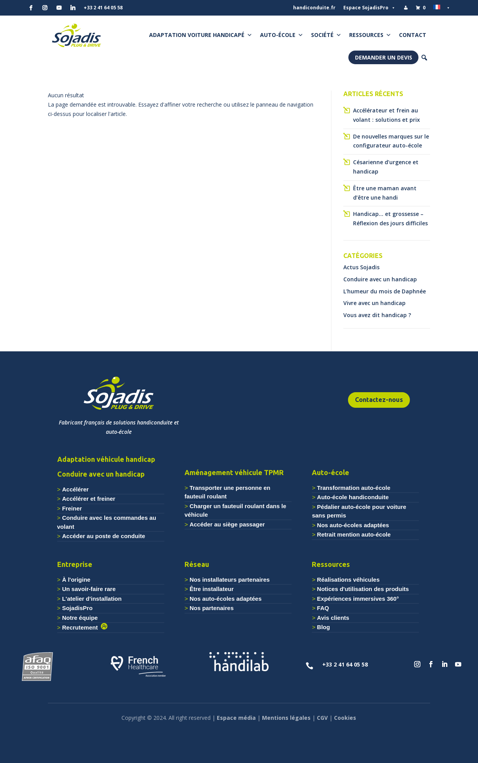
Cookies (345, 717)
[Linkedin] (73, 8)
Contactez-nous (379, 399)
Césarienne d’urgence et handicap (385, 166)
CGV (322, 717)
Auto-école (281, 35)
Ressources (370, 35)
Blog (323, 627)
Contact (412, 35)
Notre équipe (80, 617)
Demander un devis (383, 57)
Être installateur (212, 589)
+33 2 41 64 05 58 (103, 7)
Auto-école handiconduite (352, 497)
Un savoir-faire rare (89, 589)
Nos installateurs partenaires (230, 579)
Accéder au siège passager (227, 524)
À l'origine (76, 579)
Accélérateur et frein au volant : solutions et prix (386, 115)
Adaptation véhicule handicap (106, 459)
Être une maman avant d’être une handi (384, 192)
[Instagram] (45, 8)
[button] (424, 57)
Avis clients (333, 617)
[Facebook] (31, 8)
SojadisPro (77, 608)
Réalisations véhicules (348, 579)
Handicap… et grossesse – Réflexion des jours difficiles (390, 218)
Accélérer (75, 489)
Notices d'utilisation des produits (363, 589)
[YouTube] (59, 8)
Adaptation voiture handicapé (200, 35)
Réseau (197, 564)
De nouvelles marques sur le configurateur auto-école (391, 141)
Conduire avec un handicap (380, 279)
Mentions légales (286, 717)
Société (326, 35)
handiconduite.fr (314, 7)
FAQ (323, 608)
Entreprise (74, 564)
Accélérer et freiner (88, 498)
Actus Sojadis (361, 267)
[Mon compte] (405, 8)
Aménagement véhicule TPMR (234, 472)
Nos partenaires (212, 608)
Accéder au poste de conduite (103, 536)
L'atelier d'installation (91, 598)
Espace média (236, 717)
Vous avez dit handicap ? (377, 315)
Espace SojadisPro (369, 8)
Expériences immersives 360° (358, 598)
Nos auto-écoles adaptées (353, 525)
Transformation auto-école (353, 487)
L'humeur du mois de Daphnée (384, 291)
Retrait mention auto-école (353, 534)
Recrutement (81, 627)
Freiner (72, 508)
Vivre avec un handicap (374, 303)
